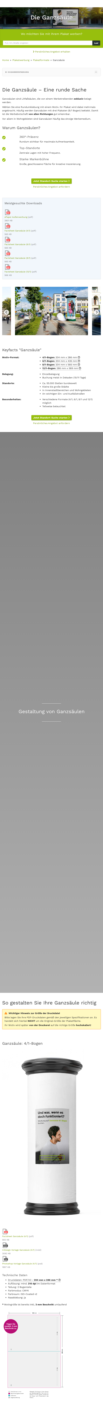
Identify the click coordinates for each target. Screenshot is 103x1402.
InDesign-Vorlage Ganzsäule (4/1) (18, 1250)
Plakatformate (41, 60)
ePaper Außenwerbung (16, 217)
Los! (96, 43)
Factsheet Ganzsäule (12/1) (18, 272)
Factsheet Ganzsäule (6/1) (17, 244)
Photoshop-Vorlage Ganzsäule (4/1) (19, 1263)
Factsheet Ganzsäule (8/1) (17, 258)
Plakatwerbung (20, 60)
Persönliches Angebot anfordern (51, 186)
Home (5, 60)
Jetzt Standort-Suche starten (51, 181)
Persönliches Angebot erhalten (51, 51)
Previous (6, 312)
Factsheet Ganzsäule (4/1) (17, 231)
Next (96, 312)
